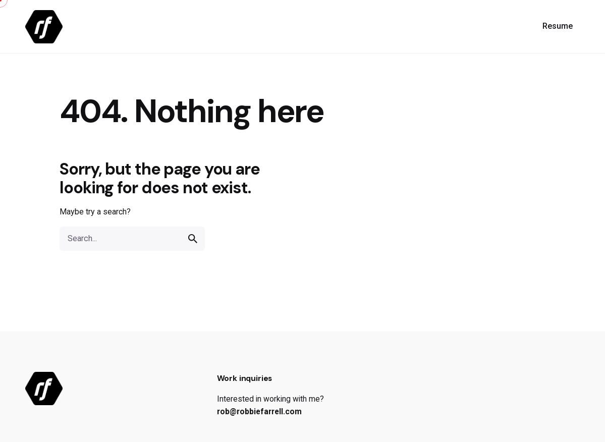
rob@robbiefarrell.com (259, 411)
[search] (193, 239)
